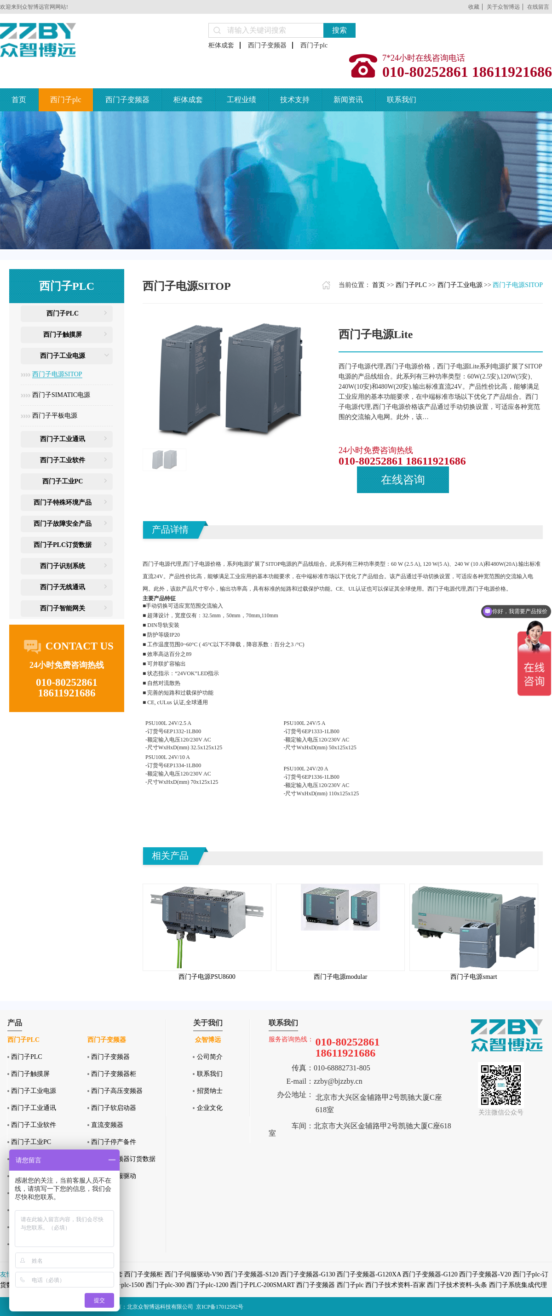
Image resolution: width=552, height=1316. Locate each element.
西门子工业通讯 (62, 439)
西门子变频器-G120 (430, 1274)
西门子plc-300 (165, 1285)
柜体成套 (221, 45)
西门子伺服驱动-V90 (194, 1274)
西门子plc (314, 45)
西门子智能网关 (62, 608)
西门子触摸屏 (62, 334)
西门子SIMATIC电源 (61, 394)
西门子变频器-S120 (251, 1274)
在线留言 (538, 7)
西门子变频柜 (143, 1274)
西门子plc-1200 (207, 1285)
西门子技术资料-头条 (457, 1285)
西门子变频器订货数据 (123, 1158)
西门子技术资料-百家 (395, 1285)
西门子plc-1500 (123, 1285)
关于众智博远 (503, 7)
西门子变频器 (267, 45)
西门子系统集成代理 (518, 1285)
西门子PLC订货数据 (63, 544)
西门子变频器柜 (113, 1073)
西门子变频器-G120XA (369, 1274)
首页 (19, 99)
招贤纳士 (210, 1090)
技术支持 (295, 99)
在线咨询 (403, 480)
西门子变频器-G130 (307, 1274)
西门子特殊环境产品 (63, 502)
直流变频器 (107, 1124)
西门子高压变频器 (117, 1090)
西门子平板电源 (54, 415)
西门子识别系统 (62, 566)
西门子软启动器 (113, 1107)
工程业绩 (241, 99)
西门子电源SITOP (57, 374)
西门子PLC (62, 313)
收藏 (473, 7)
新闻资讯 (348, 99)
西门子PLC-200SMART (262, 1285)
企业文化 (210, 1107)
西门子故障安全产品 (63, 523)
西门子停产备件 (113, 1141)
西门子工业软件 (62, 460)
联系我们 (401, 99)
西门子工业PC (62, 481)
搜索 (339, 30)
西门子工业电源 (62, 355)
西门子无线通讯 (62, 587)
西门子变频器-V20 (485, 1274)
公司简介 (210, 1056)
